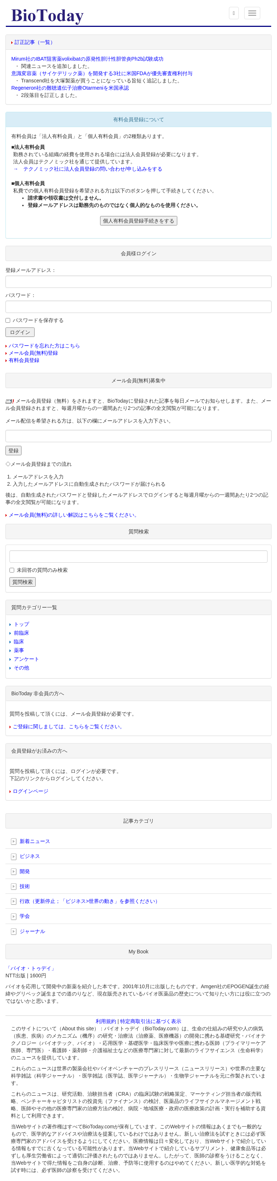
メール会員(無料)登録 (33, 353)
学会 (20, 916)
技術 (20, 886)
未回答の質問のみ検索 (42, 570)
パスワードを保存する (38, 320)
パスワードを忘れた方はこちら (44, 346)
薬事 (19, 650)
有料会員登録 (24, 360)
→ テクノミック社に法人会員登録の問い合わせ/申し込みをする (87, 169)
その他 (21, 668)
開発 (20, 871)
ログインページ (30, 791)
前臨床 (21, 633)
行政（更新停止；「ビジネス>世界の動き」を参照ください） (85, 901)
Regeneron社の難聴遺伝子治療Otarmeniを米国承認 (70, 88)
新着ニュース (30, 841)
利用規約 (106, 1021)
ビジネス (25, 856)
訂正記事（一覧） (35, 42)
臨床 (19, 641)
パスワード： (20, 295)
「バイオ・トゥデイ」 (30, 968)
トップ (21, 624)
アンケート (26, 659)
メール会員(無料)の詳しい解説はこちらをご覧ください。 (74, 515)
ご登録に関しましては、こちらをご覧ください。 (69, 726)
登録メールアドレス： (30, 270)
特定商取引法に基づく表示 (150, 1021)
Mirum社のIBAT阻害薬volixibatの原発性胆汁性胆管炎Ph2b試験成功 (87, 59)
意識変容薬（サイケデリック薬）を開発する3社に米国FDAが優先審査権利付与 (102, 73)
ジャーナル (28, 931)
